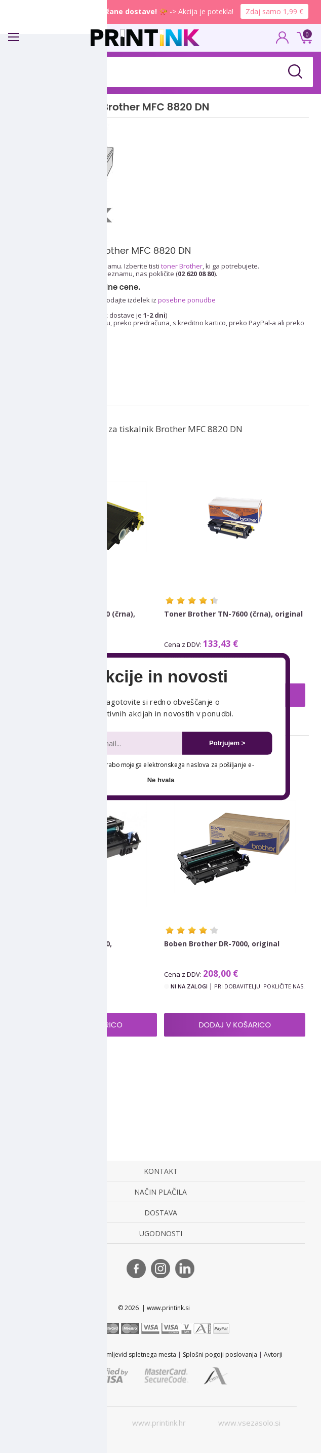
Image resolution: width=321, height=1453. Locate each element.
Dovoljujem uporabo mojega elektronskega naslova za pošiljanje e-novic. (152, 769)
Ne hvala (161, 780)
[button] (160, 677)
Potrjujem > (227, 743)
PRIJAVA (282, 40)
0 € (303, 36)
